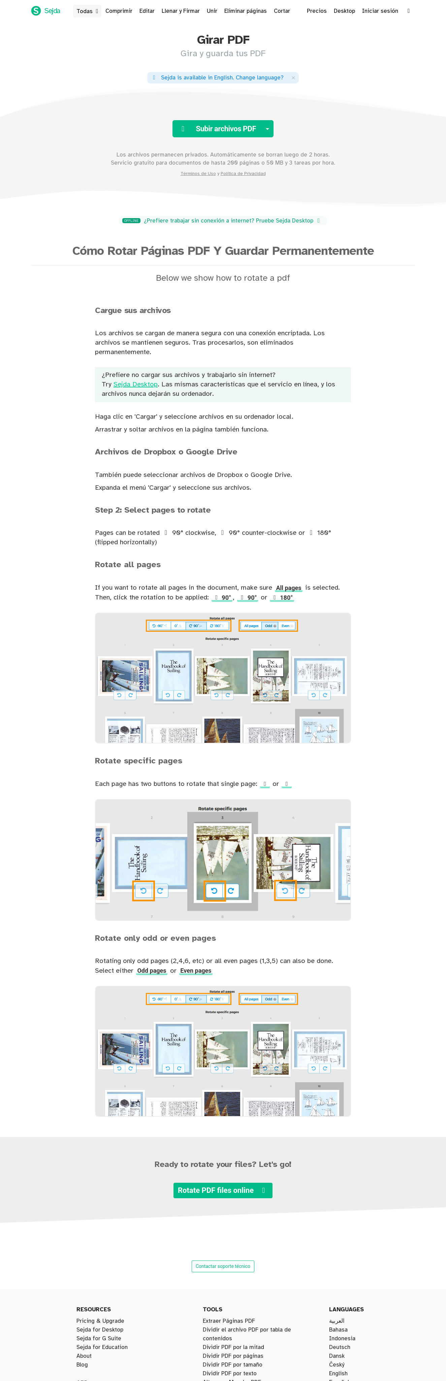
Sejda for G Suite (98, 1339)
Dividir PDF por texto (230, 1374)
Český (336, 1365)
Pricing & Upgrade (100, 1321)
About (84, 1356)
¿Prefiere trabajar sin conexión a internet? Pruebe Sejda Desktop (222, 221)
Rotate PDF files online (223, 1190)
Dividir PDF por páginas (233, 1356)
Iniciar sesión (380, 11)
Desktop (344, 11)
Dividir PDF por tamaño (232, 1365)
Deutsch (339, 1347)
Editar (147, 11)
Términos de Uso (198, 173)
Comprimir (118, 11)
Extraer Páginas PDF (229, 1321)
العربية (337, 1321)
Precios (317, 11)
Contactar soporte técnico (223, 1266)
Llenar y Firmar (181, 11)
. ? (217, 78)
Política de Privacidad (243, 173)
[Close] (293, 77)
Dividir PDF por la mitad (233, 1347)
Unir (212, 11)
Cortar (282, 11)
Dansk (337, 1356)
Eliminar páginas (245, 11)
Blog (82, 1365)
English (338, 1374)
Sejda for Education (102, 1347)
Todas (88, 11)
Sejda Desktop (136, 384)
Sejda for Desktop (99, 1330)
